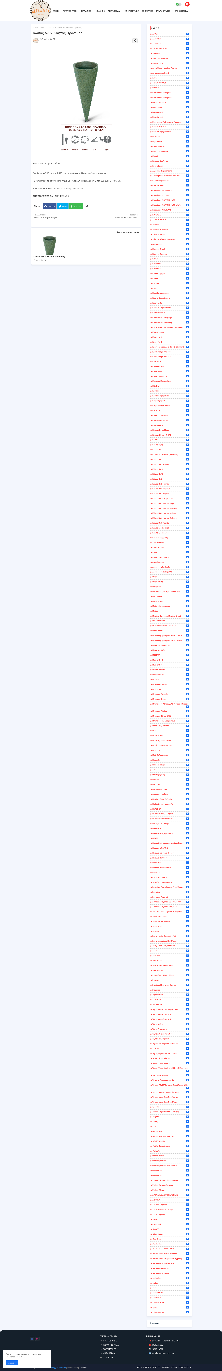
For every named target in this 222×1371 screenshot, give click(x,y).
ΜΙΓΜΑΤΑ (170, 655)
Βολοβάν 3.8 (170, 112)
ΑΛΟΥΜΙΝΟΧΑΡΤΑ (170, 48)
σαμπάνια (170, 892)
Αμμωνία (170, 53)
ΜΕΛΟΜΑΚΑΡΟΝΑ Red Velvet (170, 625)
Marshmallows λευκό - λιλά (170, 1249)
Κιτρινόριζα (170, 303)
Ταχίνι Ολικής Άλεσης (170, 1058)
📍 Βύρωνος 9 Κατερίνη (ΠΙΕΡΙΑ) (163, 1340)
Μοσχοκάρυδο (170, 674)
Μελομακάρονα (170, 621)
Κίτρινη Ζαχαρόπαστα (170, 298)
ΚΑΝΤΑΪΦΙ (170, 264)
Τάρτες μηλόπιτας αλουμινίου (170, 1053)
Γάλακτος (170, 136)
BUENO (170, 1219)
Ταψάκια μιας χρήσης (170, 1063)
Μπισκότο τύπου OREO (170, 716)
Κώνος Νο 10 (170, 469)
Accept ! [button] (11, 1362)
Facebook (51, 206)
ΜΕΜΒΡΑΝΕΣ (170, 630)
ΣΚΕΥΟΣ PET (170, 926)
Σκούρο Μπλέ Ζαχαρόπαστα (170, 946)
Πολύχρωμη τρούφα (170, 823)
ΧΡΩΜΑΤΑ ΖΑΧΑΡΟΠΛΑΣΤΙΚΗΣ (170, 1195)
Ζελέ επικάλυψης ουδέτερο (170, 239)
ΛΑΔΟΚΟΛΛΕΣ (170, 542)
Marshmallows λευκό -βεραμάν (170, 1253)
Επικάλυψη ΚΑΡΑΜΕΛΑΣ (170, 190)
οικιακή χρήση (170, 775)
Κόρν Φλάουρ (170, 332)
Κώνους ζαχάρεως (170, 537)
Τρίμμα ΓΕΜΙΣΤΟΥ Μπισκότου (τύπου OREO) (170, 1086)
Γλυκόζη (170, 156)
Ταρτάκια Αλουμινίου (170, 1039)
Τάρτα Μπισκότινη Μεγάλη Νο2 (170, 1009)
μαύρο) (170, 611)
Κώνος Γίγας (170, 445)
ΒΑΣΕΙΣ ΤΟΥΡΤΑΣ (170, 102)
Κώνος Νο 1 (170, 459)
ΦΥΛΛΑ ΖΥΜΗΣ (163, 11)
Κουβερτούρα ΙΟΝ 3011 (170, 352)
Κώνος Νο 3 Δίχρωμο (170, 488)
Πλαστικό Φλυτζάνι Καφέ (170, 818)
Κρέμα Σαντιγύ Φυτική (170, 405)
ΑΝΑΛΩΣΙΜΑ (114, 11)
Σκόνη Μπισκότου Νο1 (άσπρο (170, 941)
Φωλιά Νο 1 (170, 1170)
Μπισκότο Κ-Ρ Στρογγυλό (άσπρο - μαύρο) (170, 705)
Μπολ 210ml (170, 735)
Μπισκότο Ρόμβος (170, 711)
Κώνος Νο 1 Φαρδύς (170, 464)
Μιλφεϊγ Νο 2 (170, 660)
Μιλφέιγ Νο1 (170, 665)
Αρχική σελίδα (38, 27)
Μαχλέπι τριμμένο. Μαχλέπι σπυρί (170, 616)
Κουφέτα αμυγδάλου (170, 396)
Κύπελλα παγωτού (170, 420)
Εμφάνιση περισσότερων (128, 232)
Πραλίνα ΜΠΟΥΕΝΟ (170, 848)
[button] (187, 4)
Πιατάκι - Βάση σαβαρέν (170, 799)
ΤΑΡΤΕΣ (170, 1048)
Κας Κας (170, 283)
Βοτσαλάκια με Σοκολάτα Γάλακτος (170, 122)
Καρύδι (170, 278)
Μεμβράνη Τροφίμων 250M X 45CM (170, 640)
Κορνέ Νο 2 (170, 342)
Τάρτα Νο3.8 (170, 1024)
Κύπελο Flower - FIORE (170, 435)
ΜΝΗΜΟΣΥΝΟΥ (131, 11)
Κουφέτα (170, 391)
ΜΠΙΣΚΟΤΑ (170, 689)
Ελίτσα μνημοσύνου (170, 180)
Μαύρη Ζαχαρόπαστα (170, 606)
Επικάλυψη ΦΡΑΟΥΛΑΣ (170, 210)
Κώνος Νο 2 (170, 479)
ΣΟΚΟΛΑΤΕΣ (170, 960)
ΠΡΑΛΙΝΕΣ (86, 11)
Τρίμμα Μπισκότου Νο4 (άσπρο (170, 1102)
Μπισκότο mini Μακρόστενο (170, 721)
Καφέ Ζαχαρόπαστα (170, 293)
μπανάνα (170, 679)
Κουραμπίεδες (170, 366)
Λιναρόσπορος (170, 562)
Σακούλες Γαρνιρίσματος (170, 882)
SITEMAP (165, 1367)
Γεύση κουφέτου (170, 146)
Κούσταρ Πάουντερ (170, 376)
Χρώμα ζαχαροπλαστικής (170, 1185)
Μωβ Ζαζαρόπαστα (170, 755)
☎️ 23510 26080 (156, 1344)
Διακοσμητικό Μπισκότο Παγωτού (170, 175)
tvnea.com (154, 1323)
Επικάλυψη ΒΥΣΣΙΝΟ (170, 195)
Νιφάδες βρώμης (170, 765)
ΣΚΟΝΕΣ (170, 931)
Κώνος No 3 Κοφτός (170, 523)
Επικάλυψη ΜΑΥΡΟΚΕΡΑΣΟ (170, 200)
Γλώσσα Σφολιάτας (170, 161)
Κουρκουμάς (170, 371)
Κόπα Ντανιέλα (170, 312)
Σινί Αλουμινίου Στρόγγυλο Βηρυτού (170, 911)
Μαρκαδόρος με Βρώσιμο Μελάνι (170, 591)
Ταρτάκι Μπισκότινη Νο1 (170, 1034)
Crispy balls (170, 1224)
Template (83, 1367)
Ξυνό (170, 770)
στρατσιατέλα (170, 995)
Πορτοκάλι (170, 828)
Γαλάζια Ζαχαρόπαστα (170, 131)
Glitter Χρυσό (170, 1234)
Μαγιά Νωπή (170, 582)
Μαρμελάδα (170, 596)
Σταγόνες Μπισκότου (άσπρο (170, 985)
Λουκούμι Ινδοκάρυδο (170, 567)
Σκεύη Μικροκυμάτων (170, 921)
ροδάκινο (170, 872)
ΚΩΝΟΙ (170, 440)
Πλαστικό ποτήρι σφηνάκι (170, 814)
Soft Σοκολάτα (170, 1302)
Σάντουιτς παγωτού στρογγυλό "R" (170, 902)
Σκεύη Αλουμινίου (170, 916)
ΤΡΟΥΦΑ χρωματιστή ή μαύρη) (170, 1112)
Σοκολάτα (170, 955)
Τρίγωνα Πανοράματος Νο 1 (170, 1080)
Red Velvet (170, 1278)
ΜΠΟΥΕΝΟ (170, 750)
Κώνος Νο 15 (170, 474)
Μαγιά (170, 577)
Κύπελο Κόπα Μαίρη (170, 430)
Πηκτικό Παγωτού (170, 789)
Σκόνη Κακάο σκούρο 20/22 (170, 936)
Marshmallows (170, 1244)
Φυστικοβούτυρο (170, 1160)
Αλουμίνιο (170, 43)
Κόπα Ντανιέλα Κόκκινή (170, 322)
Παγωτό (170, 779)
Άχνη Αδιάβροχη (170, 83)
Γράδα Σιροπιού (170, 166)
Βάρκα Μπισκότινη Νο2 (170, 97)
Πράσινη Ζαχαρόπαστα (170, 867)
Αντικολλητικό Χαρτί (170, 73)
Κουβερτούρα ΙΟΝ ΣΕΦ (170, 356)
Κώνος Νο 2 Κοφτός (170, 484)
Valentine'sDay (170, 1312)
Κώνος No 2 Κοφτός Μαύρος (170, 513)
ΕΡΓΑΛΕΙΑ (170, 215)
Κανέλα (170, 259)
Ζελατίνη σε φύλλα (170, 229)
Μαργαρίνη (170, 586)
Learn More (20, 1356)
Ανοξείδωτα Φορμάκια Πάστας (170, 68)
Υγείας (170, 1121)
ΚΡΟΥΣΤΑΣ (170, 410)
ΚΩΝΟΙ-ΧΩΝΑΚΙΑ (111, 1344)
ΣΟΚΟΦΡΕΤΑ (170, 970)
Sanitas (170, 1283)
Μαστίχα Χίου (170, 601)
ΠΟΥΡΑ (170, 838)
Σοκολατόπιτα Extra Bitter (170, 965)
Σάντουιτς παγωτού (170, 897)
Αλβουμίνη (170, 39)
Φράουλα (170, 1151)
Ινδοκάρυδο (170, 244)
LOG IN (174, 1367)
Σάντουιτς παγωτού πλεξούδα (170, 907)
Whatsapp (77, 206)
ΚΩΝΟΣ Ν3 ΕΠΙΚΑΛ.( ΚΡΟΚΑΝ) (170, 454)
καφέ (170, 288)
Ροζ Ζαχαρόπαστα (170, 877)
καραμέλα (170, 268)
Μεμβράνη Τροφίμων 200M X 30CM (170, 635)
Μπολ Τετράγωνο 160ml (170, 745)
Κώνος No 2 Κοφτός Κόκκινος (170, 508)
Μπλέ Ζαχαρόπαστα (170, 726)
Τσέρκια (170, 1117)
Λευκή (170, 552)
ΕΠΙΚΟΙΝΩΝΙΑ (181, 11)
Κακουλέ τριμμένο (170, 254)
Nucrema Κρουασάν (170, 1268)
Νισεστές (170, 760)
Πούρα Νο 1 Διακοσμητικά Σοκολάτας (170, 843)
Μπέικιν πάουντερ (170, 684)
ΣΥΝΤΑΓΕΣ (170, 999)
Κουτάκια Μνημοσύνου (170, 381)
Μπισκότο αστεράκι (170, 694)
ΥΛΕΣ (170, 1126)
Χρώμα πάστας (170, 1190)
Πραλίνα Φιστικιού (170, 858)
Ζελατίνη (170, 224)
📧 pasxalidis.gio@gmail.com (161, 1353)
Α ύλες (170, 34)
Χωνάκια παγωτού (170, 1204)
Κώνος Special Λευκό (170, 533)
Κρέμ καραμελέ (170, 401)
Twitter (64, 206)
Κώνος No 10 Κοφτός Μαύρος (170, 498)
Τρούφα (170, 1107)
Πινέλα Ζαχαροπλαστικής (170, 804)
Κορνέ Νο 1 (170, 337)
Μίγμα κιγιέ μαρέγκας (170, 645)
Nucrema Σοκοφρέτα (170, 1273)
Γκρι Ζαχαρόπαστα (170, 151)
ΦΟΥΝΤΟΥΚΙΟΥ (170, 1141)
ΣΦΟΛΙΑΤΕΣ (147, 11)
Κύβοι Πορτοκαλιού (170, 415)
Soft (170, 1288)
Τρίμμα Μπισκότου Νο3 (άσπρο (170, 1097)
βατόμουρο (170, 107)
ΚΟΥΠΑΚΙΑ (170, 361)
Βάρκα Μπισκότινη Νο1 (170, 92)
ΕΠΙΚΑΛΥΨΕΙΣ (170, 185)
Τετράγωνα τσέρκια (170, 1075)
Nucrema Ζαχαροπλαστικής (170, 1263)
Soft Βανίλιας (170, 1293)
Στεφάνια (170, 990)
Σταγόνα (170, 980)
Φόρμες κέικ (170, 1131)
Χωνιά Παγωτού (170, 1214)
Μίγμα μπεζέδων (170, 650)
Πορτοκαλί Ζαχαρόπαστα (170, 833)
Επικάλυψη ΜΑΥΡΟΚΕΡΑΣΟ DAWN (170, 205)
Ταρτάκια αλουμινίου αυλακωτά (170, 1043)
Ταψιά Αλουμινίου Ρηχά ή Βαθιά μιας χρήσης (170, 1069)
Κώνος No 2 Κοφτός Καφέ (170, 503)
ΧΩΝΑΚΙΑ (100, 11)
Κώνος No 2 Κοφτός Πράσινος (49, 256)
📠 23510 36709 (156, 1349)
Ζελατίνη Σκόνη (170, 234)
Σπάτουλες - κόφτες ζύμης (170, 975)
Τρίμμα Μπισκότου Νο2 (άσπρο (170, 1092)
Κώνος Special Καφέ (170, 528)
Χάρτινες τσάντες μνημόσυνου (170, 1180)
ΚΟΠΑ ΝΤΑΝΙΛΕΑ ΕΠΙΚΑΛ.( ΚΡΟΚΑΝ (170, 327)
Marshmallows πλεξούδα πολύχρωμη (170, 1258)
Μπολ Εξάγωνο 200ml (170, 740)
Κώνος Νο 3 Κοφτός (170, 493)
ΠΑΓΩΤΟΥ (170, 784)
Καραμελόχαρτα (170, 273)
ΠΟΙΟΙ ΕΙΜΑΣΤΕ (152, 1367)
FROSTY (170, 1229)
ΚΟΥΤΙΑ (170, 386)
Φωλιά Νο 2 (170, 1175)
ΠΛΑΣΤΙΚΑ (170, 809)
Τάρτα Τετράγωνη (170, 1029)
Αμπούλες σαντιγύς (170, 58)
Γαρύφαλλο (170, 141)
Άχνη (170, 78)
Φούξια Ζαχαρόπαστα (170, 1146)
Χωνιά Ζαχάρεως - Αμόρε (170, 1209)
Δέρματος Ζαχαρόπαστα (170, 171)
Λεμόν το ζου (170, 547)
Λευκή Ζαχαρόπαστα (170, 557)
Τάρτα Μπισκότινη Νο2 (170, 1019)
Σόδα (170, 951)
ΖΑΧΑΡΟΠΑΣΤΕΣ (170, 220)
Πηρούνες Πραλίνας (170, 794)
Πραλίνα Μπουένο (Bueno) (170, 853)
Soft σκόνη (170, 1297)
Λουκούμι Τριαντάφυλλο (170, 572)
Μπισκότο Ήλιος (170, 699)
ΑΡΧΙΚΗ (56, 11)
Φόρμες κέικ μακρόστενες (170, 1136)
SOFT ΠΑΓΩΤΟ (109, 1349)
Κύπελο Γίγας (170, 425)
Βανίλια (170, 88)
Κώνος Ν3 (170, 449)
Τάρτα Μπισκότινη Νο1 (170, 1014)
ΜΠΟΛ (170, 730)
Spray (170, 1307)
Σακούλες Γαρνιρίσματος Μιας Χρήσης (170, 887)
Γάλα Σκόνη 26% (170, 127)
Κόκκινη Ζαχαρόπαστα (170, 308)
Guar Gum (170, 1239)
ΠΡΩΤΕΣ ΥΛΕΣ (69, 11)
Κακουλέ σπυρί (170, 249)
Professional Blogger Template (53, 1367)
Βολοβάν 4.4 (170, 117)
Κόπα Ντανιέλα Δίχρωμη (170, 317)
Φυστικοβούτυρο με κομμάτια (170, 1165)
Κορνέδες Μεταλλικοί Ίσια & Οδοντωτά (170, 347)
